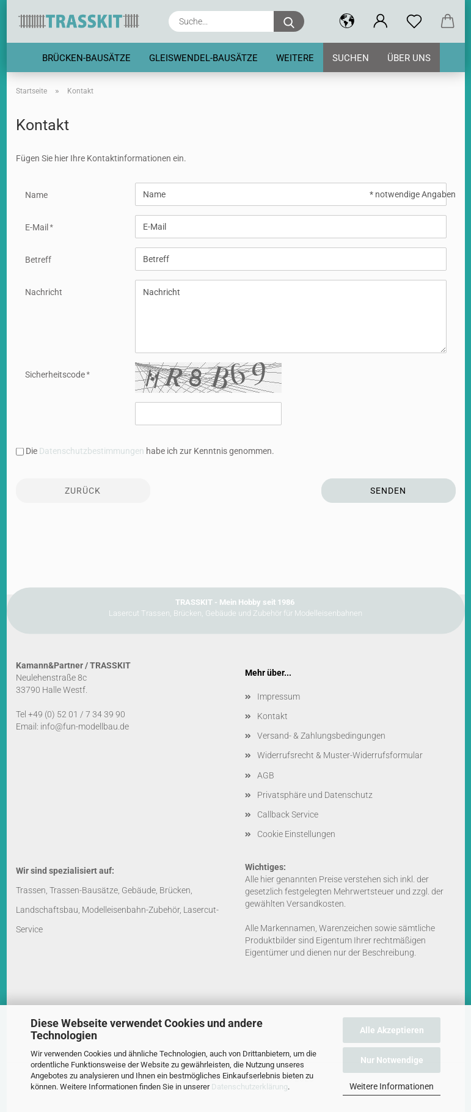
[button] (347, 21)
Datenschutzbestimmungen (91, 451)
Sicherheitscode (56, 374)
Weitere (295, 58)
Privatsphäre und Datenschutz (315, 795)
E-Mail (37, 227)
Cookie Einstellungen (296, 834)
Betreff (38, 260)
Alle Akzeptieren (392, 1030)
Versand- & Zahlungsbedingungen (321, 736)
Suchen (350, 58)
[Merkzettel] (414, 21)
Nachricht (43, 292)
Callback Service (287, 814)
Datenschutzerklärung (249, 1086)
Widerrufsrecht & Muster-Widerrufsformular (340, 755)
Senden (388, 491)
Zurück (83, 491)
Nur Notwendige (391, 1060)
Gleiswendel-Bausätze (203, 58)
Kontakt (272, 716)
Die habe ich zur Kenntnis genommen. (150, 451)
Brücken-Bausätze (86, 58)
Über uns (409, 58)
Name (36, 195)
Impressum (278, 696)
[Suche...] (289, 21)
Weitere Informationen (391, 1086)
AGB (265, 775)
